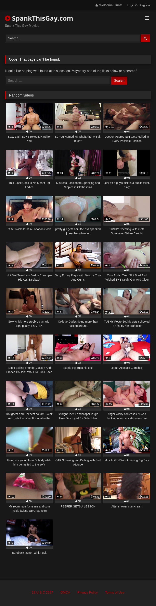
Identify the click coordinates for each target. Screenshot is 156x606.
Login (130, 5)
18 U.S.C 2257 (42, 592)
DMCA (65, 592)
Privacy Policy (87, 592)
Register (145, 5)
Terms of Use (114, 592)
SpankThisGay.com (39, 18)
